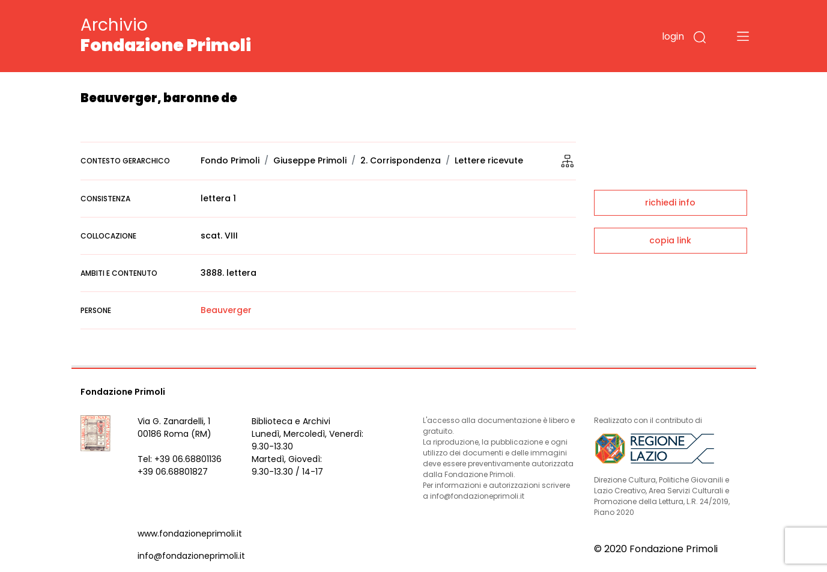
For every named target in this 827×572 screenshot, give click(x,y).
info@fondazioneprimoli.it (191, 556)
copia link (670, 240)
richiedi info (670, 202)
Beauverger (226, 310)
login (673, 36)
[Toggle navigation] (743, 36)
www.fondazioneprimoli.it (190, 534)
